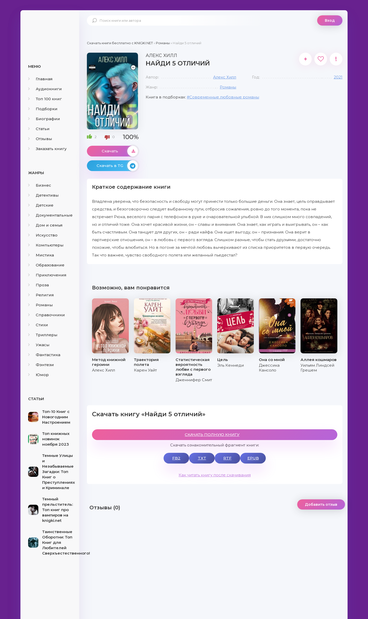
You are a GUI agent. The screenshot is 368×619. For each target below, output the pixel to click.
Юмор (38, 374)
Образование (46, 265)
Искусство (42, 235)
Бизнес (39, 185)
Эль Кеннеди (230, 365)
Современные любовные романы (224, 97)
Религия (41, 294)
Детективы (43, 195)
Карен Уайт (145, 370)
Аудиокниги (45, 88)
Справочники (46, 314)
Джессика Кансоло (269, 368)
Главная (40, 78)
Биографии (44, 118)
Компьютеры (46, 245)
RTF (227, 458)
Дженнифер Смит (194, 379)
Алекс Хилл (224, 77)
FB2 (176, 458)
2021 (338, 77)
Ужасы (39, 344)
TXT (202, 458)
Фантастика (44, 354)
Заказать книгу (47, 148)
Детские (40, 205)
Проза (38, 285)
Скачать (120, 151)
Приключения (47, 275)
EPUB (253, 458)
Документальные (50, 215)
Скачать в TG (117, 165)
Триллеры (42, 334)
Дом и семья (45, 225)
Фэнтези (41, 364)
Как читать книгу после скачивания (215, 474)
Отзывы (40, 138)
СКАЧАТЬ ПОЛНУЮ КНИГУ (212, 434)
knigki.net (49, 29)
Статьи (39, 128)
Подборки (42, 108)
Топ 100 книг (45, 98)
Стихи (38, 324)
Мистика (41, 255)
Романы (40, 304)
